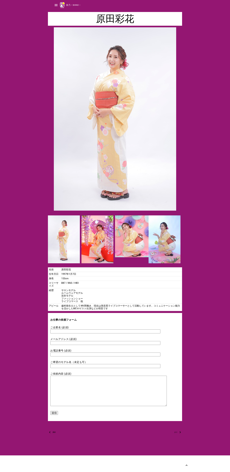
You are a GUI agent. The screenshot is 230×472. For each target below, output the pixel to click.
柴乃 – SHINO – (73, 5)
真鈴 (54, 432)
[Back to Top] (186, 465)
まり (175, 432)
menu (56, 5)
